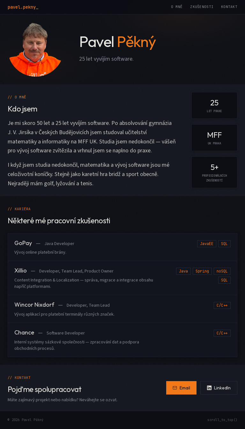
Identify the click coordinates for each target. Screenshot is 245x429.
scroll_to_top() (222, 420)
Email (181, 388)
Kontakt (229, 6)
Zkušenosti (201, 6)
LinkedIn (219, 388)
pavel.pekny (23, 7)
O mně (176, 6)
